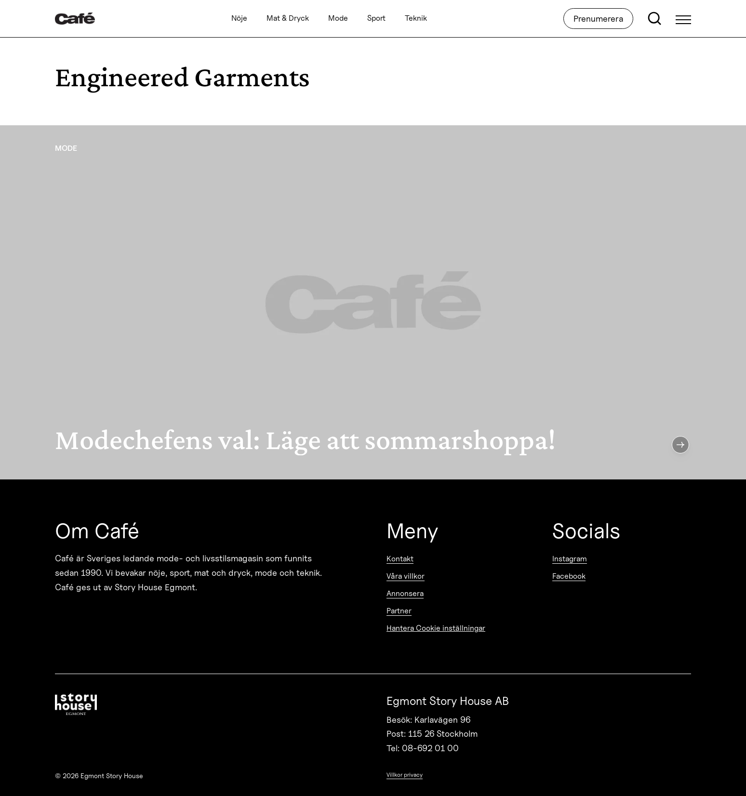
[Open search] (654, 19)
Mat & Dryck (287, 18)
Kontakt (399, 558)
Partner (399, 610)
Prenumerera (598, 18)
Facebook (569, 576)
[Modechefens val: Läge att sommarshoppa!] (373, 302)
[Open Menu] (683, 19)
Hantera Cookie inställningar (435, 628)
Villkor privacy (404, 774)
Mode (338, 18)
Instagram (569, 558)
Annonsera (405, 593)
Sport (376, 18)
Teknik (416, 18)
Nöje (239, 18)
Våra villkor (405, 576)
